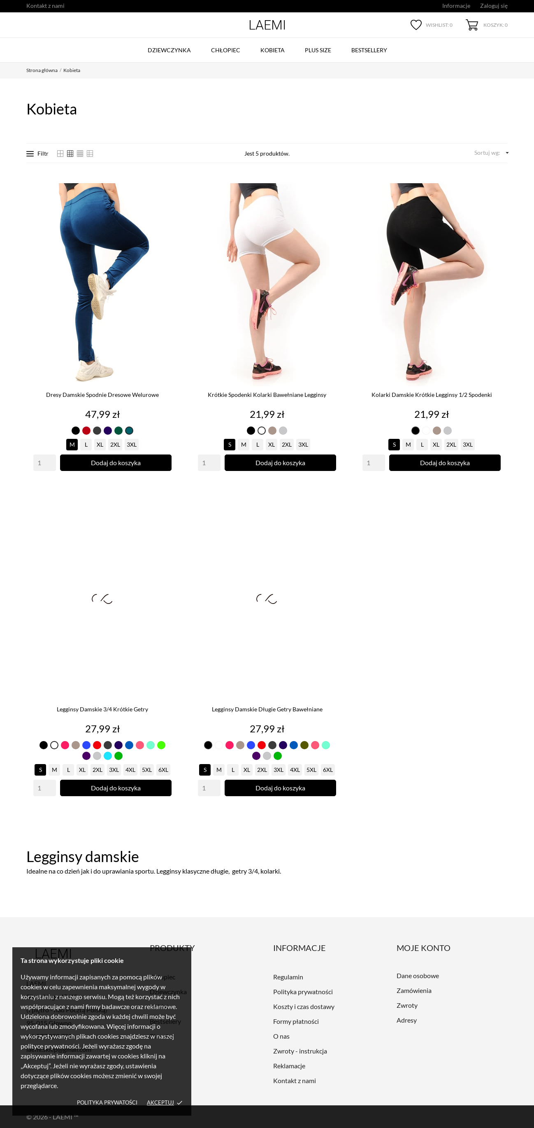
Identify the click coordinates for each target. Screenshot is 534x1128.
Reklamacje (289, 1066)
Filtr (37, 153)
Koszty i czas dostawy (303, 1006)
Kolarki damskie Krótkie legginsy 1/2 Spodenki (431, 394)
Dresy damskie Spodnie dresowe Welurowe (102, 394)
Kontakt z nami (45, 5)
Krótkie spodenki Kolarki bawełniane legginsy (267, 394)
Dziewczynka (169, 50)
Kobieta (272, 50)
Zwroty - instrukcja (300, 1051)
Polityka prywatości (107, 1102)
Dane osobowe (418, 975)
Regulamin (288, 977)
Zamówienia (414, 990)
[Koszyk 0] (487, 24)
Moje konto (423, 948)
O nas (281, 1036)
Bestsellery (369, 50)
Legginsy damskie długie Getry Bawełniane (267, 709)
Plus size (318, 50)
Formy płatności (296, 1021)
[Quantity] (44, 462)
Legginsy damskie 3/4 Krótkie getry (102, 709)
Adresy (407, 1020)
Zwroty (407, 1005)
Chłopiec (225, 50)
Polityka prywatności (303, 991)
